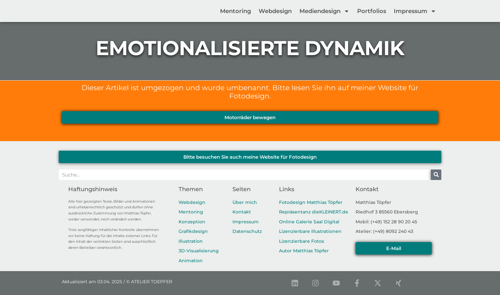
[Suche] (436, 174)
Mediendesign (324, 11)
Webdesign (275, 11)
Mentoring (235, 11)
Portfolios (371, 11)
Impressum (415, 11)
